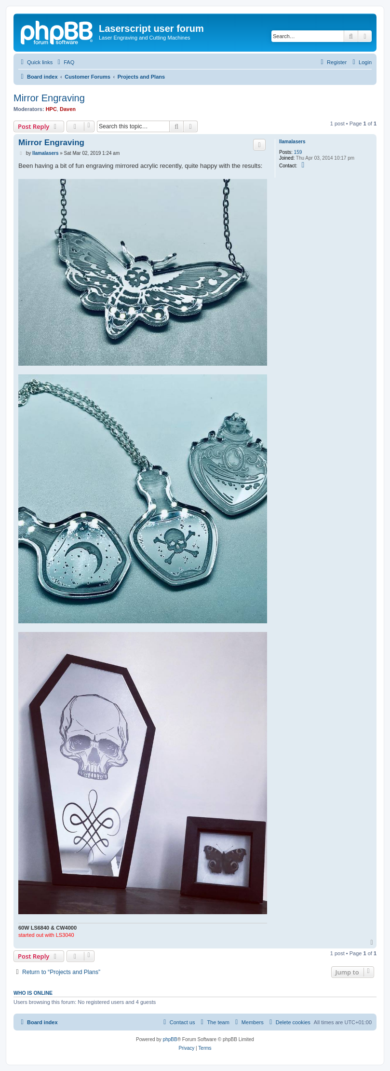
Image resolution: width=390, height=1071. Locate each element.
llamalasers (292, 141)
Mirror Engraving (49, 98)
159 (298, 152)
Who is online (33, 993)
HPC (51, 109)
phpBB (170, 1039)
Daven (68, 109)
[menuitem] (64, 62)
